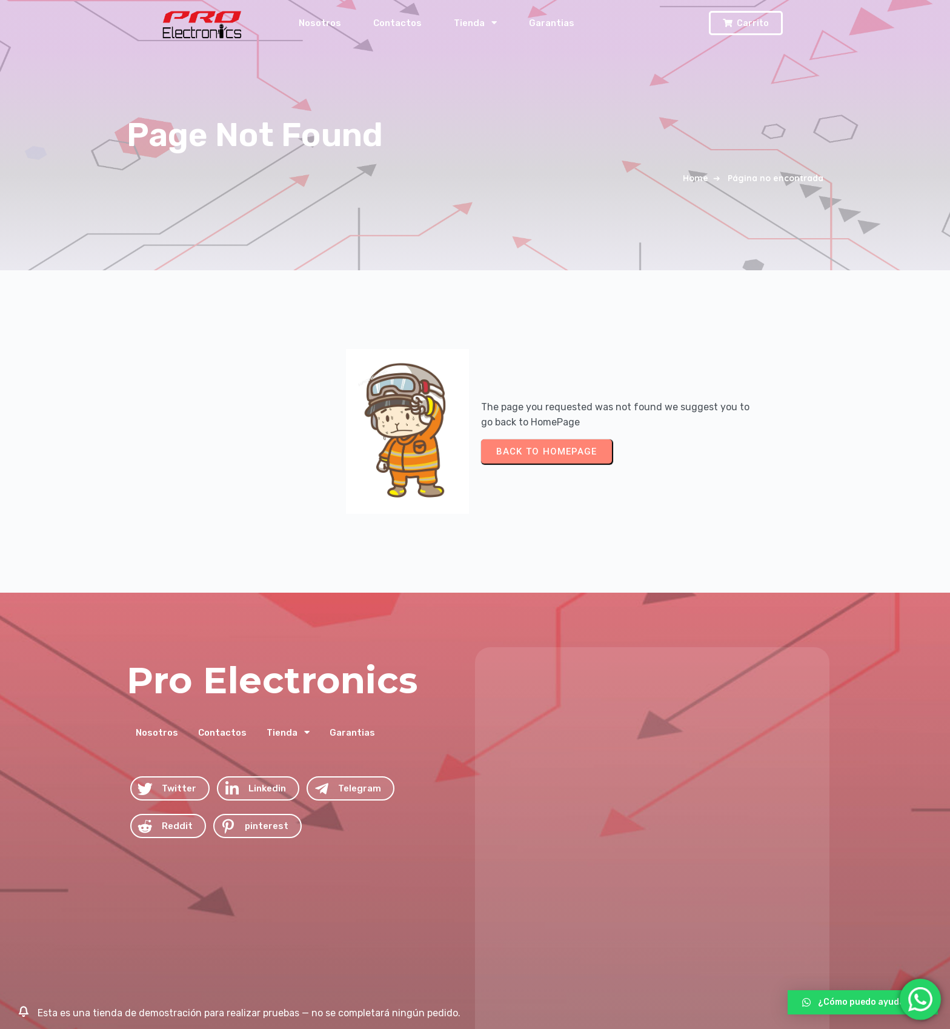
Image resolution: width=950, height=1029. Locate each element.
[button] (863, 1002)
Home (695, 178)
